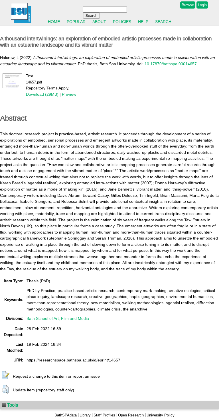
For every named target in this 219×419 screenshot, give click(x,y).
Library (85, 415)
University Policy (161, 415)
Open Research (131, 415)
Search (163, 21)
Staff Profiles (104, 415)
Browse (188, 5)
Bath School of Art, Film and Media (58, 318)
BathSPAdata (65, 415)
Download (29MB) (42, 94)
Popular (76, 21)
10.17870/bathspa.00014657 (171, 64)
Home (54, 21)
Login (202, 5)
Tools (10, 405)
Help (143, 21)
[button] (5, 375)
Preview (69, 94)
